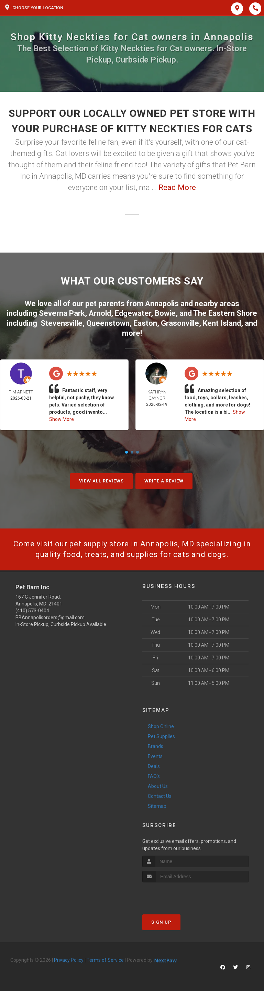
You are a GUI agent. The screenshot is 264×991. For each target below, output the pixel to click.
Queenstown (108, 323)
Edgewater (133, 313)
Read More (177, 187)
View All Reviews (101, 480)
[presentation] (179, 895)
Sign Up (161, 922)
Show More (61, 419)
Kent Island (222, 323)
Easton (145, 323)
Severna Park (62, 313)
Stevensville (61, 323)
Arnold (100, 313)
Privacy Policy (69, 960)
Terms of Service (105, 960)
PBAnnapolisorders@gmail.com (50, 617)
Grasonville (180, 323)
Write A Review (164, 480)
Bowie (165, 313)
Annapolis (162, 303)
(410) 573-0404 (32, 610)
